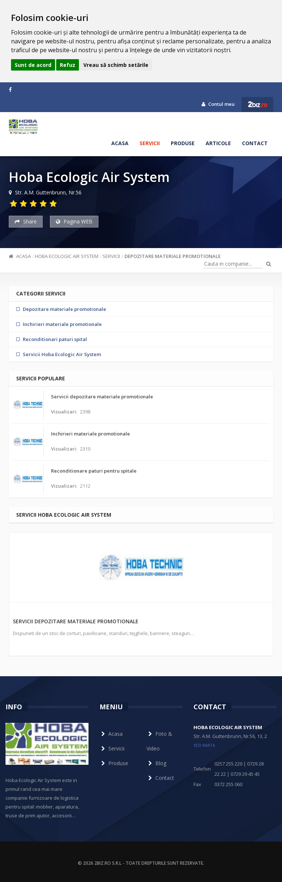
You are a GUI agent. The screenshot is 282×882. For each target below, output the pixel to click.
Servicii (150, 143)
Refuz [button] (67, 64)
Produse (183, 143)
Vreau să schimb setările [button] (115, 64)
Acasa (120, 143)
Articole (218, 143)
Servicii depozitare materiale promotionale (75, 621)
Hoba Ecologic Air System (66, 256)
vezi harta (204, 745)
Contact (255, 143)
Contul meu (218, 104)
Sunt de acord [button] (33, 64)
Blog (156, 763)
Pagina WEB (74, 221)
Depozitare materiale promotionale (172, 256)
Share (26, 221)
